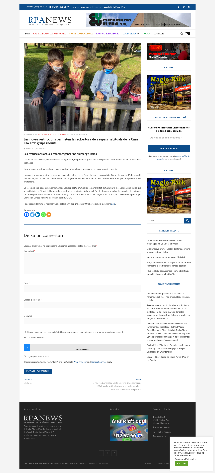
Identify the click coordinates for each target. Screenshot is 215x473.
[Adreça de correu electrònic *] (107, 249)
